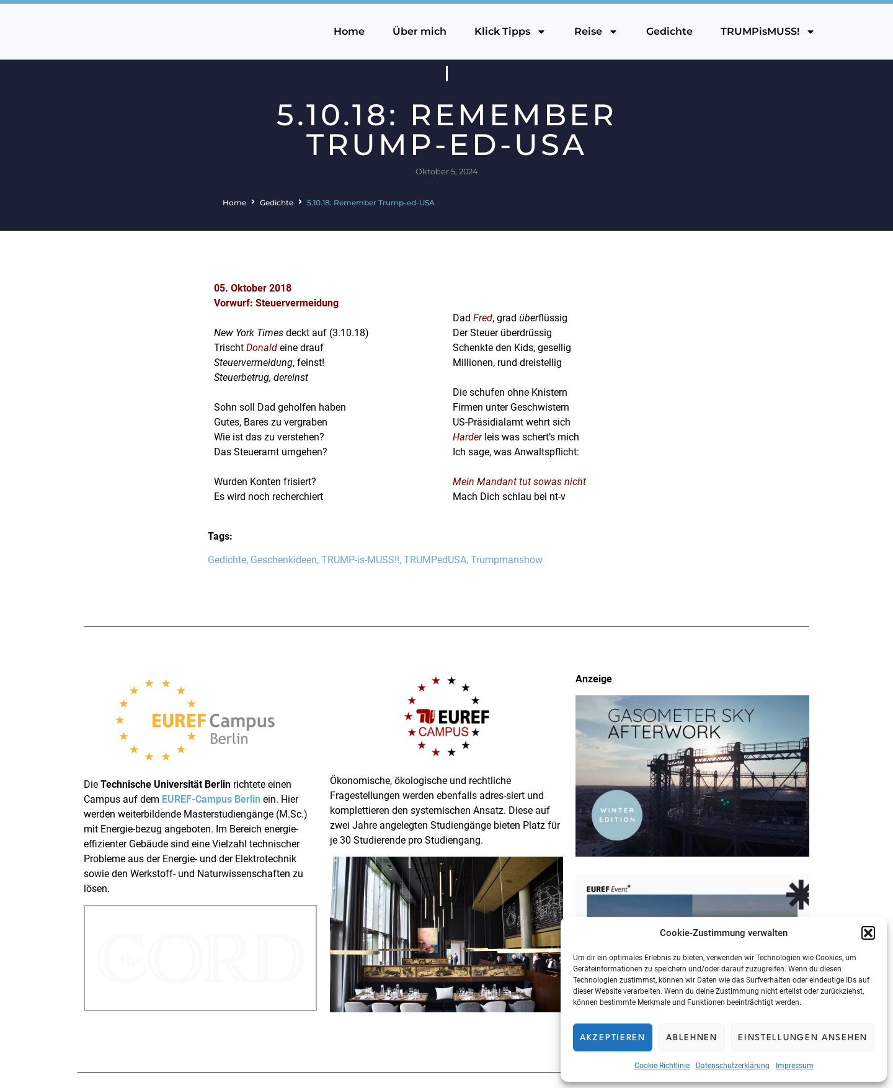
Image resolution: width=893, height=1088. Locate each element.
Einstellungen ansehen (803, 1037)
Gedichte (669, 31)
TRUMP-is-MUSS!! (360, 560)
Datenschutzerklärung (733, 1065)
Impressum (795, 1065)
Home (349, 31)
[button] (868, 933)
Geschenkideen (284, 560)
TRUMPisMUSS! (768, 31)
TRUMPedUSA (435, 560)
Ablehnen (692, 1037)
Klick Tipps (510, 31)
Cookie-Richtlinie (662, 1065)
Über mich (419, 31)
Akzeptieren (613, 1037)
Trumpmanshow (507, 560)
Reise (596, 31)
